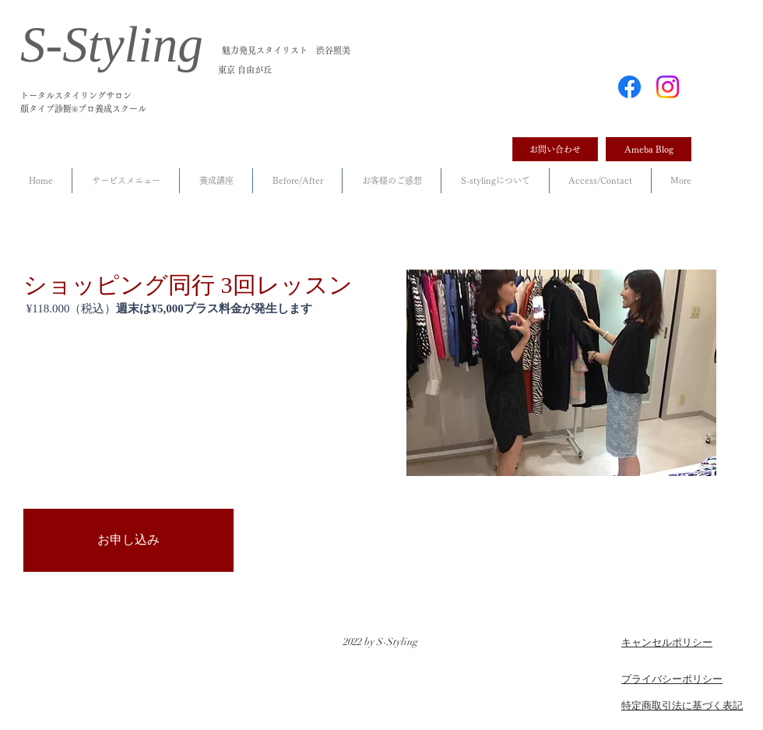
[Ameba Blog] (648, 149)
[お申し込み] (128, 540)
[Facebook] (629, 87)
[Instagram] (667, 87)
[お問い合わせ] (555, 149)
